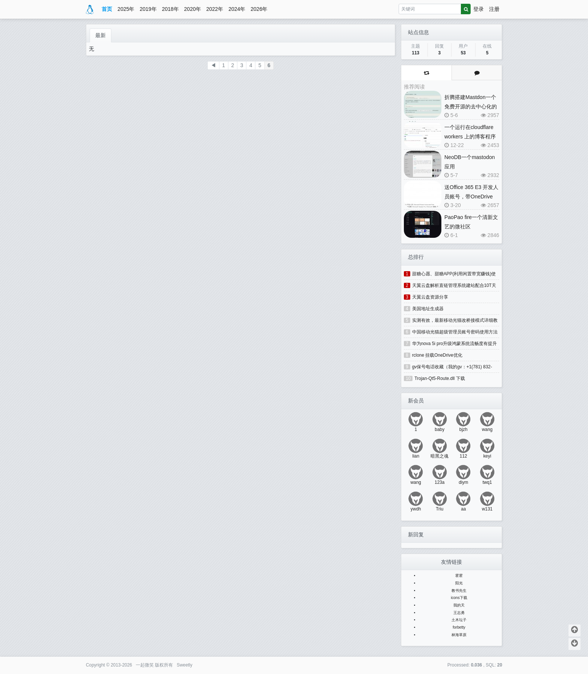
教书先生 (459, 590)
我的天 (459, 605)
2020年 (192, 9)
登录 (478, 9)
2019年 (148, 9)
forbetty (459, 627)
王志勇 (459, 613)
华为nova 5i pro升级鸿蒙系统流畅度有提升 (454, 343)
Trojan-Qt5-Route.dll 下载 (439, 378)
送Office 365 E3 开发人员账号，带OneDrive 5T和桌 (471, 196)
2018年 (170, 9)
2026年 (258, 9)
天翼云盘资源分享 (430, 297)
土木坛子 (459, 620)
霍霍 (459, 575)
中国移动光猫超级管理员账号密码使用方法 (455, 332)
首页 (107, 9)
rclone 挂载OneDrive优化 (437, 355)
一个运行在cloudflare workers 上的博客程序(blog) (470, 136)
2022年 (214, 9)
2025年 (125, 9)
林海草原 (459, 635)
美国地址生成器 (428, 308)
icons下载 (459, 598)
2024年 (236, 9)
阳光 (459, 583)
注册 (494, 9)
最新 (100, 35)
